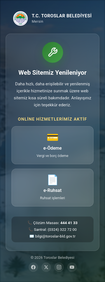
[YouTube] (72, 267)
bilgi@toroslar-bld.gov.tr (55, 236)
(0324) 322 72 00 (62, 229)
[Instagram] (59, 267)
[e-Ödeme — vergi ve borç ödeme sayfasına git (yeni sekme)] (52, 145)
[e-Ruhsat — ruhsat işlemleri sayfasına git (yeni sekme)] (52, 187)
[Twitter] (46, 267)
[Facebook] (33, 267)
